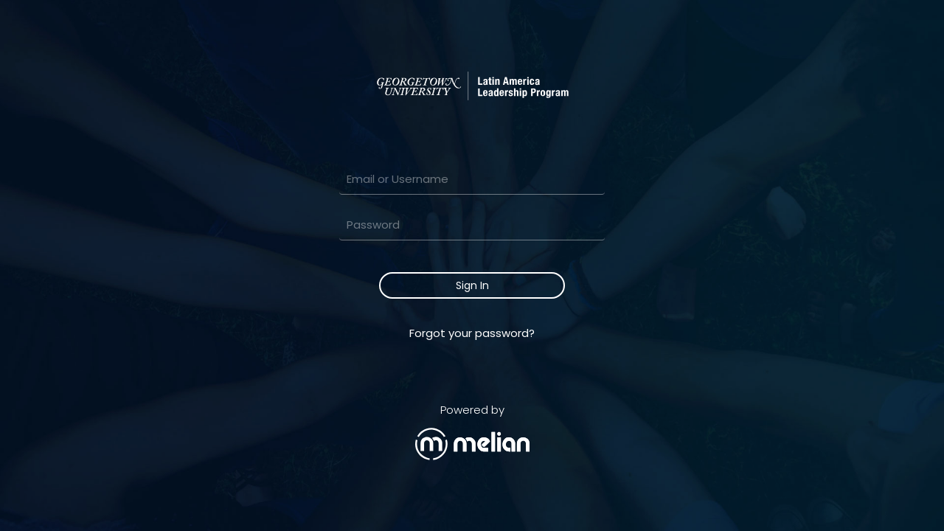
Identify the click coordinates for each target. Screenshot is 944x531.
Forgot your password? (472, 333)
